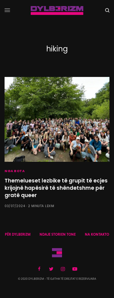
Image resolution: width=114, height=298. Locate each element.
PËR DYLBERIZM (17, 234)
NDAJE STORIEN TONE (58, 234)
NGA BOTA (15, 170)
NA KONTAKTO (97, 234)
